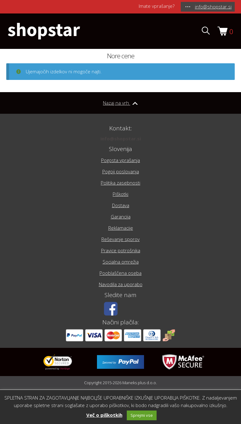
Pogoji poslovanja (120, 171)
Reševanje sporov (120, 239)
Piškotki (120, 194)
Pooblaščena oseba (120, 273)
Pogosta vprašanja (120, 160)
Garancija (121, 216)
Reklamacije (120, 228)
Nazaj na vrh (120, 103)
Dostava (120, 205)
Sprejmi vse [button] (142, 415)
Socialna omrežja (121, 262)
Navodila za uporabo (120, 284)
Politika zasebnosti (120, 183)
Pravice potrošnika (120, 250)
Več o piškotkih (104, 415)
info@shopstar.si (120, 138)
